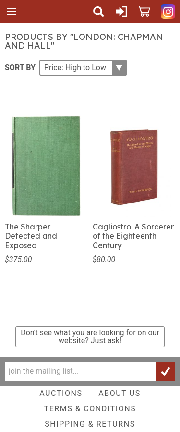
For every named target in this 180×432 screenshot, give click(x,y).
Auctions (61, 393)
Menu (11, 11)
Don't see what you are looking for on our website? (90, 336)
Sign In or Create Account (121, 11)
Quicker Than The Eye (34, 11)
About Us (119, 393)
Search (98, 11)
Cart (144, 11)
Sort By (20, 67)
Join (165, 371)
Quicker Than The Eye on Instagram (168, 11)
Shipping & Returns (90, 424)
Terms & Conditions (90, 408)
